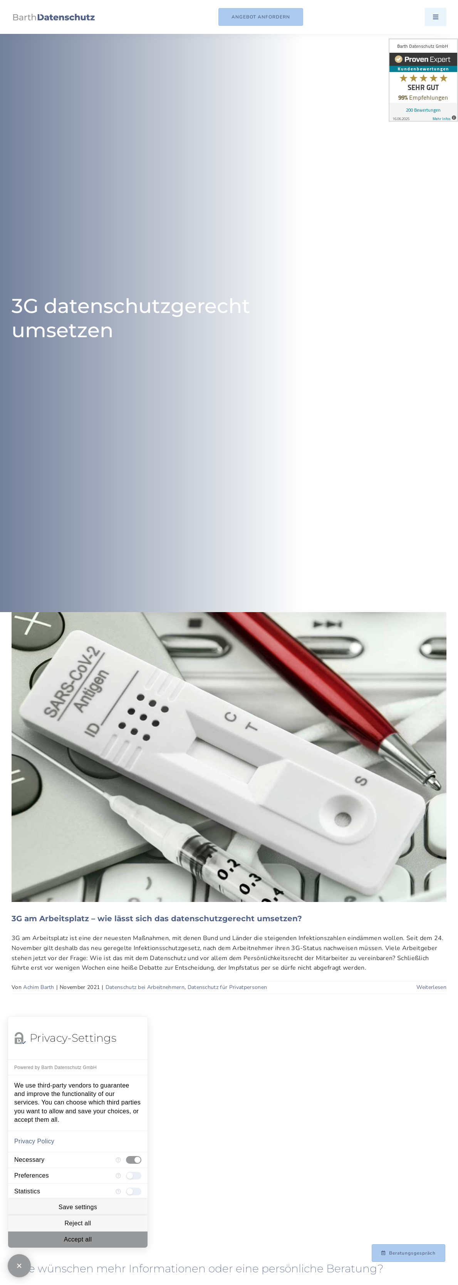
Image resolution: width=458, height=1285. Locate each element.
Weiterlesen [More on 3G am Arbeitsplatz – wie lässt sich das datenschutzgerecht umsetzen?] (431, 987)
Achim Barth (38, 987)
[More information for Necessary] (118, 1160)
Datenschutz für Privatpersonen (227, 987)
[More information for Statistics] (118, 1191)
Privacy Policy (34, 1141)
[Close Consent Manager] (19, 1265)
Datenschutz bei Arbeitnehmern (145, 987)
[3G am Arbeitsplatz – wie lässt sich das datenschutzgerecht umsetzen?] (229, 757)
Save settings (78, 1207)
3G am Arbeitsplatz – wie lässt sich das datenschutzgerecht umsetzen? (157, 918)
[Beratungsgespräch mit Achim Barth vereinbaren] (408, 1253)
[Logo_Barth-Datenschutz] (54, 17)
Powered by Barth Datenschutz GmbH (55, 1067)
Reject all (77, 1223)
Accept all (78, 1239)
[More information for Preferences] (118, 1175)
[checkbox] (133, 1160)
